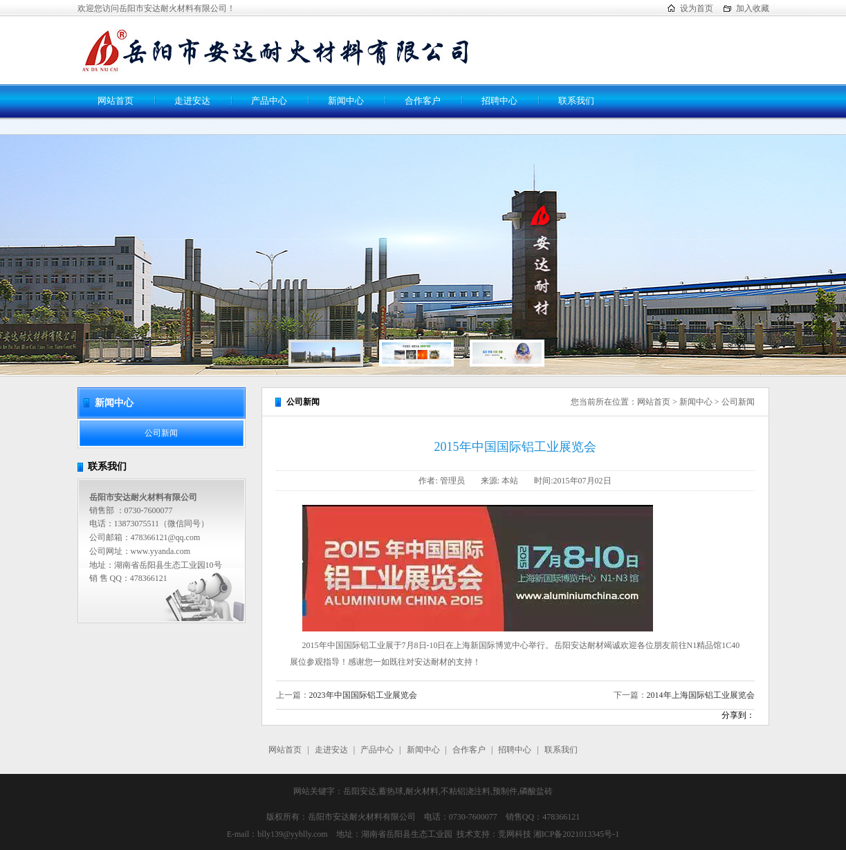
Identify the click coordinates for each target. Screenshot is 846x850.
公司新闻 (161, 433)
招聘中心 (499, 100)
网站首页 (116, 100)
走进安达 (192, 100)
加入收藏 (752, 8)
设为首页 (696, 8)
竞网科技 (514, 834)
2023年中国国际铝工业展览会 (363, 695)
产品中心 (269, 100)
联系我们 (576, 100)
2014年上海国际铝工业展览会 (701, 695)
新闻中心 (346, 100)
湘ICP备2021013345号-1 (576, 834)
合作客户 (423, 100)
